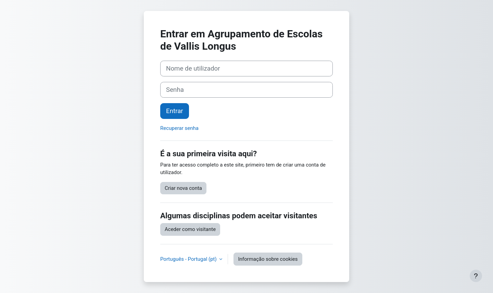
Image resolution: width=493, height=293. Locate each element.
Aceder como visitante (190, 229)
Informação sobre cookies (268, 259)
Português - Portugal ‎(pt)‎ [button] (189, 259)
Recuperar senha (179, 128)
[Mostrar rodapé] (476, 276)
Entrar (174, 111)
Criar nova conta (183, 188)
